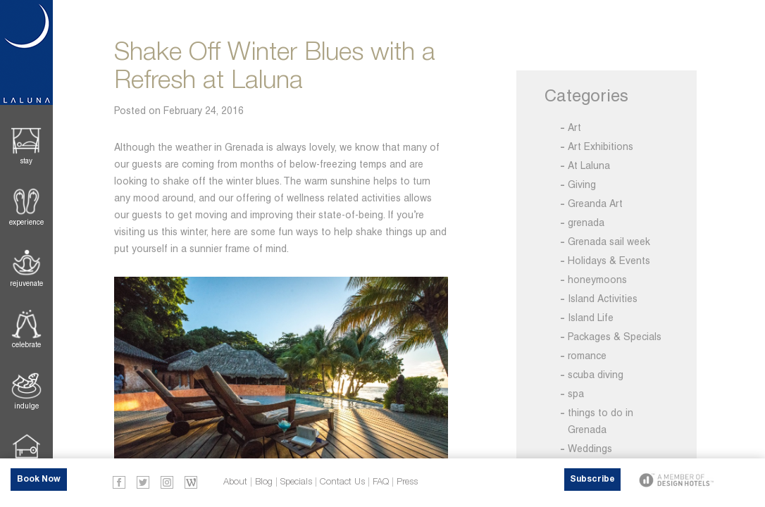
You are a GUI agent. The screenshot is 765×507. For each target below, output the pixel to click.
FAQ (381, 482)
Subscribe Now (592, 483)
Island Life (591, 317)
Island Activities (603, 298)
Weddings (590, 448)
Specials (296, 482)
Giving (582, 184)
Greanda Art (595, 203)
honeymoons (597, 279)
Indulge (26, 406)
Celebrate (26, 345)
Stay (26, 161)
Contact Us (342, 482)
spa (576, 393)
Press (407, 482)
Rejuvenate (26, 283)
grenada (586, 222)
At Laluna (589, 165)
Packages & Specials (614, 336)
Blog (264, 482)
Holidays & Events (609, 260)
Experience (26, 222)
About (235, 482)
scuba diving (595, 374)
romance (587, 355)
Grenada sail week (609, 241)
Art (574, 127)
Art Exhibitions (600, 146)
